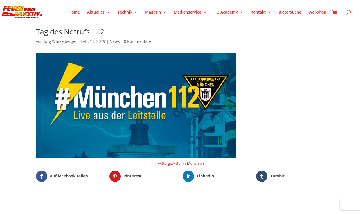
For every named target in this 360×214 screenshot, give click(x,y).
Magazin (153, 12)
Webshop (317, 12)
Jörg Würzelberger (60, 41)
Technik (125, 12)
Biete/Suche (290, 12)
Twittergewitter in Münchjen (180, 163)
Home (74, 12)
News (115, 41)
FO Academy (226, 12)
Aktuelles (96, 12)
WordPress (101, 206)
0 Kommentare (137, 41)
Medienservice (187, 12)
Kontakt (258, 12)
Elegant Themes (64, 206)
